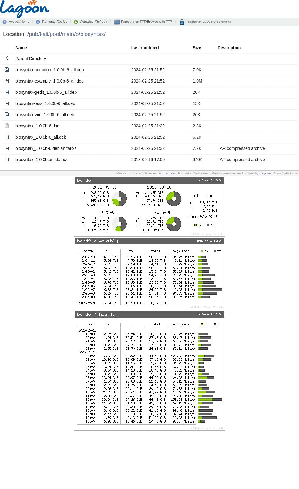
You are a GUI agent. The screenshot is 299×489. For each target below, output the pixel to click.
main (68, 34)
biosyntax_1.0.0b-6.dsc (37, 125)
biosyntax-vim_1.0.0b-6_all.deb (44, 114)
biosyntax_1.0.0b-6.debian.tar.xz (46, 148)
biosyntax (92, 34)
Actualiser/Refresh (93, 21)
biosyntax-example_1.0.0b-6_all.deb (49, 81)
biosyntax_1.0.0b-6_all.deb (40, 137)
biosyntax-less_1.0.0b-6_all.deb (45, 103)
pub (33, 34)
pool (55, 34)
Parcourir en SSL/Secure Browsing (208, 21)
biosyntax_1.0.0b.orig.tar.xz (41, 159)
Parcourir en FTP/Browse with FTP (146, 21)
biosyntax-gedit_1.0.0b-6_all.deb (46, 92)
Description (229, 47)
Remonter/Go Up (54, 21)
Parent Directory (30, 58)
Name (21, 47)
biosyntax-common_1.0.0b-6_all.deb (49, 69)
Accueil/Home (19, 21)
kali (44, 34)
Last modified (145, 47)
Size (197, 47)
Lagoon (169, 173)
